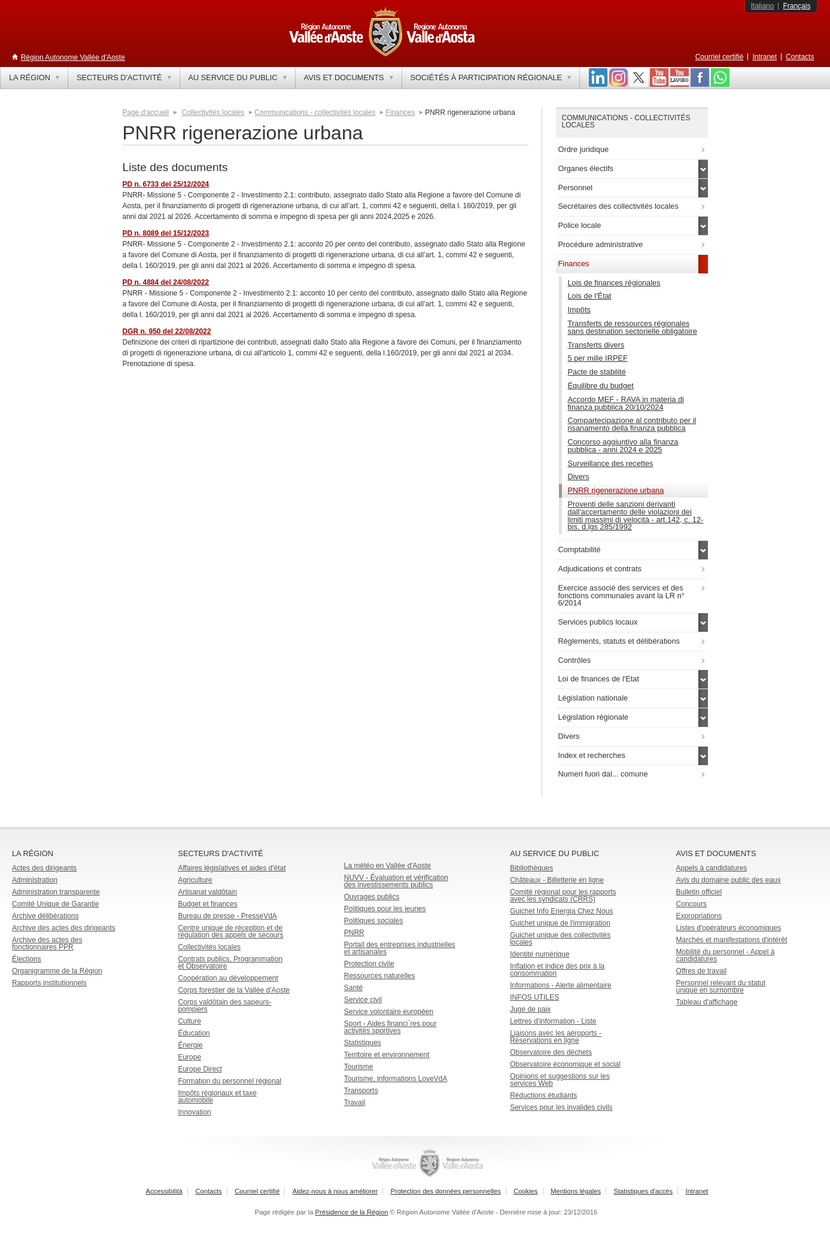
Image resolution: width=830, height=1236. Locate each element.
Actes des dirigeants (44, 868)
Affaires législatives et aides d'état (231, 868)
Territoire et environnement (387, 1055)
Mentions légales (576, 1191)
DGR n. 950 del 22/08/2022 (167, 331)
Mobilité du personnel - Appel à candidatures (725, 955)
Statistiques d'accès (643, 1191)
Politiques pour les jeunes (385, 909)
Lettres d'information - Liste (553, 1021)
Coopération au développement (228, 978)
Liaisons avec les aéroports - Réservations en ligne (555, 1037)
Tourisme (358, 1067)
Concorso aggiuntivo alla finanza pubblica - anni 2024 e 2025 (623, 445)
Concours (691, 904)
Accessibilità (164, 1191)
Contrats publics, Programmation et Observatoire (230, 962)
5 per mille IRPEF (598, 358)
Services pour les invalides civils (561, 1107)
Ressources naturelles (379, 976)
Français (796, 6)
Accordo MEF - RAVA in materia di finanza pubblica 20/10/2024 (626, 403)
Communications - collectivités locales (314, 112)
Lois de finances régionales (614, 282)
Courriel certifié (719, 57)
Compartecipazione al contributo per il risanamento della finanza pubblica (632, 424)
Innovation (194, 1112)
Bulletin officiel (699, 892)
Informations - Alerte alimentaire (560, 985)
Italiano (762, 6)
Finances (400, 112)
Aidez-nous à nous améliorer (335, 1191)
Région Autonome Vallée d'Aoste (73, 57)
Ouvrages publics (372, 897)
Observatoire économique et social (565, 1064)
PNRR (354, 932)
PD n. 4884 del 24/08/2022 (166, 282)
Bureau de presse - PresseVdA (227, 916)
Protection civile (369, 964)
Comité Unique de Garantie (55, 904)
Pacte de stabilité (597, 371)
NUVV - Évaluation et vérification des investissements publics (396, 881)
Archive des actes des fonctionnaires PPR (47, 943)
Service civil (363, 1000)
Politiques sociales (373, 921)
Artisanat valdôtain (207, 892)
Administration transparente (56, 892)
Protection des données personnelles (446, 1191)
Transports (361, 1090)
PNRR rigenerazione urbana (616, 490)
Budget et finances (207, 904)
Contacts (800, 57)
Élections (26, 959)
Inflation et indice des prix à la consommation (557, 970)
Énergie (190, 1045)
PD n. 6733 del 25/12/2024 (166, 184)
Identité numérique (539, 954)
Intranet (764, 57)
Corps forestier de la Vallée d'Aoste (234, 990)
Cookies (525, 1191)
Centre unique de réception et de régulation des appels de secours (230, 931)
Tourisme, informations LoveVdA (396, 1078)
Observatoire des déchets (551, 1052)
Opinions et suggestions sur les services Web (560, 1080)
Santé (353, 988)
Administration (34, 880)
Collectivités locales (213, 112)
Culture (189, 1021)
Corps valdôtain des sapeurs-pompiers (224, 1005)
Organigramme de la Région (57, 971)
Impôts (579, 309)
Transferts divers (596, 344)
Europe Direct (199, 1069)
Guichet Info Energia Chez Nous (561, 911)
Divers (578, 476)
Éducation (193, 1033)
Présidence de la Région (351, 1212)
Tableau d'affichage (707, 1002)
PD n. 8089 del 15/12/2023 (166, 233)
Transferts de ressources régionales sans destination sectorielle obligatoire (632, 327)
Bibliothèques (531, 868)
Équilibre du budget (601, 385)
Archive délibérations (45, 916)
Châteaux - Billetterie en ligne (557, 880)
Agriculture (195, 880)
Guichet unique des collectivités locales (560, 938)
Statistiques (362, 1043)
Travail (355, 1102)
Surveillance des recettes (610, 463)
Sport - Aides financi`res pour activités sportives (390, 1027)
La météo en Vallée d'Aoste (387, 865)
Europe (189, 1057)
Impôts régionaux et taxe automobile (217, 1096)
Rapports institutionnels (49, 983)
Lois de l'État (590, 295)
